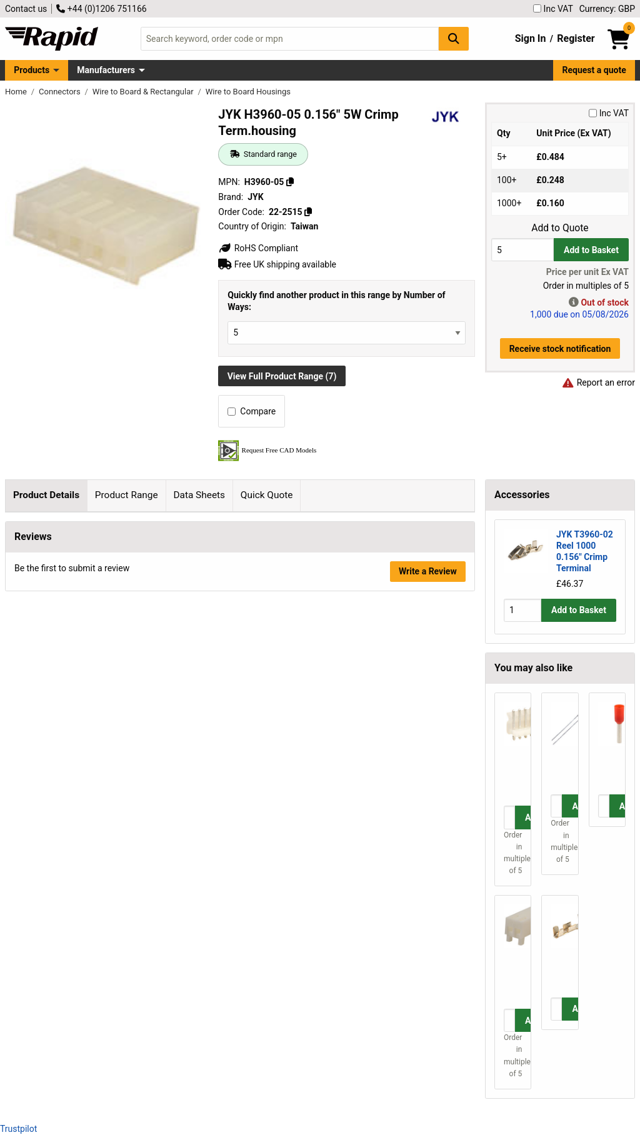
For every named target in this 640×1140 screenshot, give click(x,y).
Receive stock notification (560, 349)
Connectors (60, 91)
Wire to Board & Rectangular (144, 91)
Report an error (598, 382)
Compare (252, 411)
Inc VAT (553, 8)
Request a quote (594, 70)
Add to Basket (591, 250)
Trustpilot (18, 1129)
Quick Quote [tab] (267, 495)
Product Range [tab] (126, 495)
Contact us (26, 9)
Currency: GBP (607, 8)
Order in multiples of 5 (513, 853)
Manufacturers (106, 70)
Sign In (530, 38)
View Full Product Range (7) (282, 376)
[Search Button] (454, 38)
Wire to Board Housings (248, 91)
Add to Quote (559, 228)
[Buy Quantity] (522, 249)
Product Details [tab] (46, 495)
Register (575, 38)
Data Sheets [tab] (199, 495)
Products (31, 70)
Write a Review (428, 846)
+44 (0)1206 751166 (101, 9)
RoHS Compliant (258, 248)
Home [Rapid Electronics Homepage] (17, 91)
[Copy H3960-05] (290, 182)
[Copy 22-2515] (308, 212)
